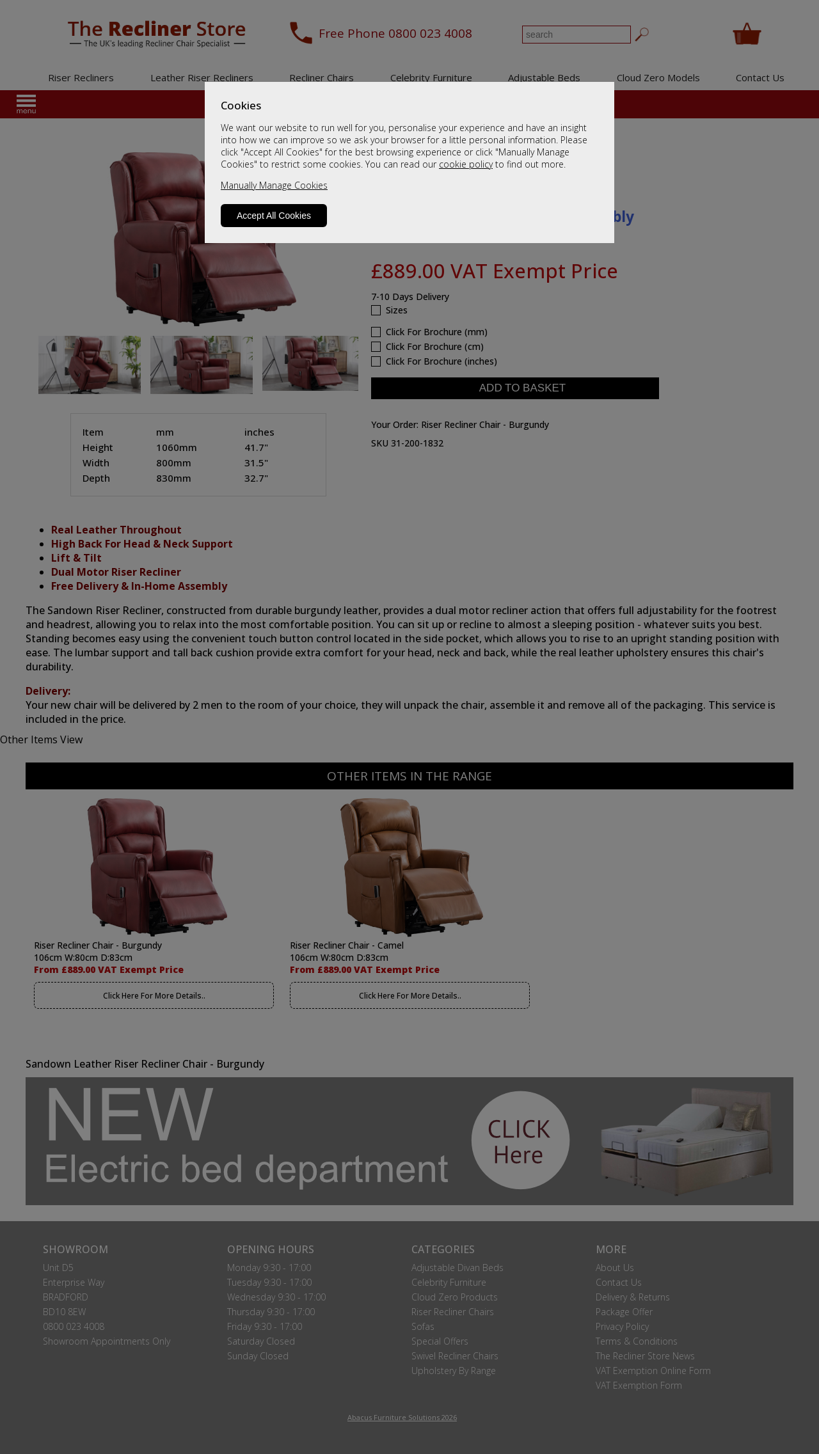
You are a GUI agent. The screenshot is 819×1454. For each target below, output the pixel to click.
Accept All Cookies (274, 215)
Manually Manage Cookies (274, 185)
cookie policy (466, 164)
